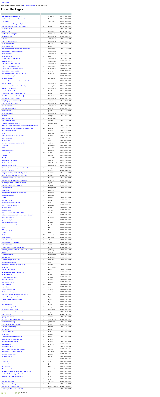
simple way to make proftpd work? (12, 51)
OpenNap (5, 158)
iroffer (3, 133)
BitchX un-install (7, 163)
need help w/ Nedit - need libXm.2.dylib (14, 183)
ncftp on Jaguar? (7, 83)
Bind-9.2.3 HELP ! (7, 29)
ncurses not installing (8, 381)
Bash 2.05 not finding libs (9, 34)
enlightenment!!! (7, 304)
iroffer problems (6, 53)
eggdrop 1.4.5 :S (7, 56)
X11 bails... (5, 287)
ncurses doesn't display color (11, 386)
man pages (5, 379)
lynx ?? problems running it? (10, 205)
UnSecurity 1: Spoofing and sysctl (12, 374)
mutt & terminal (6, 210)
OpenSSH (5, 145)
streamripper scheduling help (11, 202)
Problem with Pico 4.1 (8, 254)
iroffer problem (6, 111)
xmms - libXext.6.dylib (8, 76)
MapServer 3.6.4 (7, 36)
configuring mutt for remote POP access (14, 192)
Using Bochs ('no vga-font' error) (12, 339)
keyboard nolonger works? (10, 297)
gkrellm (4, 252)
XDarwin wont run (7, 356)
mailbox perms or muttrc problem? (12, 312)
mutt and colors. (7, 207)
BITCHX (4, 148)
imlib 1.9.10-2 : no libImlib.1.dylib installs (14, 180)
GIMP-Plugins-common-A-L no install (13, 349)
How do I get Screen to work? (11, 123)
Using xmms (6, 361)
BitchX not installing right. (9, 292)
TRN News (5, 190)
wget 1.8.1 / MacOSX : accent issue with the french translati (20, 125)
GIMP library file (7, 245)
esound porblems (7, 106)
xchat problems (6, 284)
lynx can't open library (8, 120)
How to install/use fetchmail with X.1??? (14, 247)
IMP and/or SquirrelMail (9, 130)
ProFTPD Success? (8, 150)
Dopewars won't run (8, 369)
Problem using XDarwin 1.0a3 (11, 259)
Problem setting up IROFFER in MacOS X (15, 26)
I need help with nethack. (9, 277)
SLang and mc (6, 140)
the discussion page (29, 5)
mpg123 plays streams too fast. (11, 101)
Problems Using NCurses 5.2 (11, 63)
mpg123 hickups (7, 274)
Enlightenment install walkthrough (12, 336)
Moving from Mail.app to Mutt (11, 58)
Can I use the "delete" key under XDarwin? (15, 168)
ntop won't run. (6, 359)
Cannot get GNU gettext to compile (12, 68)
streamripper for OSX (8, 289)
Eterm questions (7, 187)
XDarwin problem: (7, 78)
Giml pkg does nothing (9, 326)
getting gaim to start (8, 317)
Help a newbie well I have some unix (13, 178)
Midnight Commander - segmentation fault (15, 294)
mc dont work (6, 366)
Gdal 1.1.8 (5, 39)
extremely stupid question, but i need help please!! (17, 250)
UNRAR (4, 155)
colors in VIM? (6, 257)
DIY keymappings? (8, 230)
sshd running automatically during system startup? (17, 215)
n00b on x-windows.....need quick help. (14, 19)
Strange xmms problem (9, 354)
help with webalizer (8, 240)
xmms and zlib (6, 153)
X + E (3, 302)
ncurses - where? (7, 200)
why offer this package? (9, 108)
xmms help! (5, 329)
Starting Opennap (7, 279)
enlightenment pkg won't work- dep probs (14, 173)
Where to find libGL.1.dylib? (10, 242)
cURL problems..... (7, 314)
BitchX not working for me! (10, 235)
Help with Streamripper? (9, 222)
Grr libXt (4, 197)
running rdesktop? (7, 113)
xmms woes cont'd (7, 346)
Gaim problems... (7, 138)
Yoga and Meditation (8, 43)
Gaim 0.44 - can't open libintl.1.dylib (13, 212)
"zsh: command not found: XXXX (12, 299)
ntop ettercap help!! (8, 195)
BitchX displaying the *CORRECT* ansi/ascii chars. (17, 128)
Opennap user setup (8, 282)
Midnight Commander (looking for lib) (13, 143)
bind (3, 227)
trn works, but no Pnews (9, 160)
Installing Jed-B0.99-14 (9, 165)
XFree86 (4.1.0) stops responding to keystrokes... (17, 371)
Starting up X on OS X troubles (11, 324)
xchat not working (7, 118)
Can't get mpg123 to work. (10, 103)
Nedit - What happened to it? (11, 66)
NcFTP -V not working (8, 269)
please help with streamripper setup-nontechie (16, 48)
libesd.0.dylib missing (8, 322)
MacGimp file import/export (10, 91)
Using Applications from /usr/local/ (12, 389)
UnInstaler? (5, 21)
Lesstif (4, 232)
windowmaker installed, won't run (12, 351)
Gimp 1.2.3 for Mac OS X (9, 41)
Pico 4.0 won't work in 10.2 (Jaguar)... (13, 96)
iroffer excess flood (8, 46)
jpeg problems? (6, 344)
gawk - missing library (8, 217)
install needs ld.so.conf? (9, 225)
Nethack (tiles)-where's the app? (12, 16)
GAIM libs (5, 267)
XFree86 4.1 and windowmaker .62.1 (13, 319)
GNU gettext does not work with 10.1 (13, 272)
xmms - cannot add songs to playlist (13, 24)
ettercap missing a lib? (9, 307)
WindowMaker (6, 237)
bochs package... (7, 364)
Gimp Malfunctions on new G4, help (13, 135)
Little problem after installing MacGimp (13, 93)
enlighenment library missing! (11, 98)
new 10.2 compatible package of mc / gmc (15, 86)
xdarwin (4, 115)
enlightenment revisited (9, 262)
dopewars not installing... (9, 384)
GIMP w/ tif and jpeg (8, 331)
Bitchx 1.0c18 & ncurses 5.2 (10, 71)
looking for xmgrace (8, 170)
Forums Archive (5, 2)
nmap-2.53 (5, 334)
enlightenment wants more (10, 341)
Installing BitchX (7, 61)
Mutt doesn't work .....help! (10, 309)
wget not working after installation (12, 185)
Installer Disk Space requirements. (12, 376)
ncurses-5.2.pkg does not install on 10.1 (14, 264)
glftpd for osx (6, 31)
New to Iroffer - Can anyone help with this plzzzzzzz (17, 81)
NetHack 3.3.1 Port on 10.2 (10, 88)
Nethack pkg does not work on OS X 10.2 (14, 73)
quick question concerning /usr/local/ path (14, 175)
